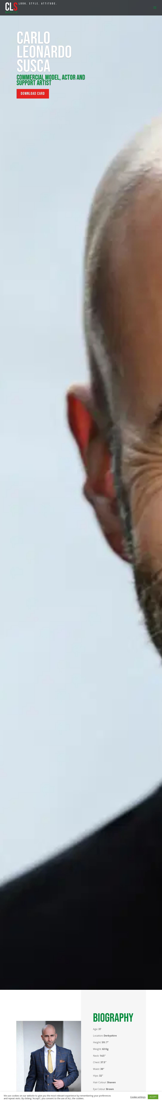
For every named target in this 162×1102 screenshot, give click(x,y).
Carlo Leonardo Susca (44, 52)
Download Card (33, 94)
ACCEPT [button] (153, 1096)
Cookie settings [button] (138, 1097)
